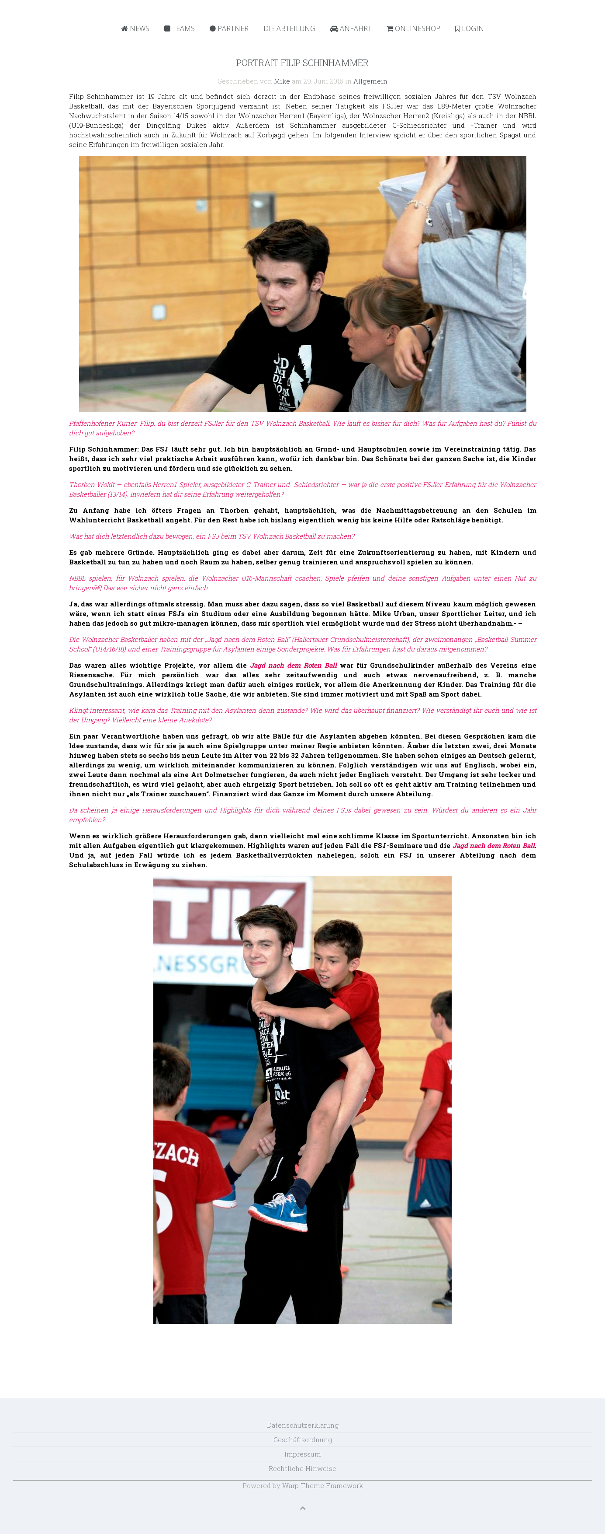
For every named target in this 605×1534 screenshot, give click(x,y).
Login (469, 28)
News (135, 28)
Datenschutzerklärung (303, 1425)
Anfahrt (351, 28)
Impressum (302, 1454)
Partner (229, 28)
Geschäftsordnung (302, 1439)
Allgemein (370, 81)
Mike (282, 81)
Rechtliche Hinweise (302, 1468)
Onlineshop (413, 28)
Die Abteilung (289, 28)
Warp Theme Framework (322, 1485)
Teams (179, 28)
